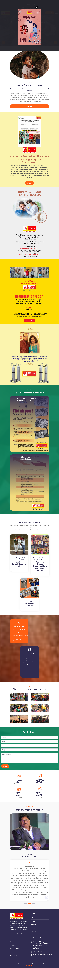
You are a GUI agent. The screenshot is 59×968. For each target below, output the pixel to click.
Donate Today (19, 639)
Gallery (33, 931)
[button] (26, 903)
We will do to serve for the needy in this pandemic (27, 458)
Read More (30, 106)
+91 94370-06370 (20, 630)
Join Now (29, 674)
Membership (29, 653)
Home (33, 918)
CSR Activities (14, 948)
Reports (13, 945)
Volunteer (13, 952)
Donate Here (29, 320)
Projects (34, 928)
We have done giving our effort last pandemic (27, 399)
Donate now (19, 626)
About (33, 921)
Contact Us (13, 955)
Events (33, 924)
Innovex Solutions (30, 965)
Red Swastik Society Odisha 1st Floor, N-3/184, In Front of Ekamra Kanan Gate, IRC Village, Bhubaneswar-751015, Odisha (40, 945)
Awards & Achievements (17, 942)
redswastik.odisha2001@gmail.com (21, 635)
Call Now (29, 183)
